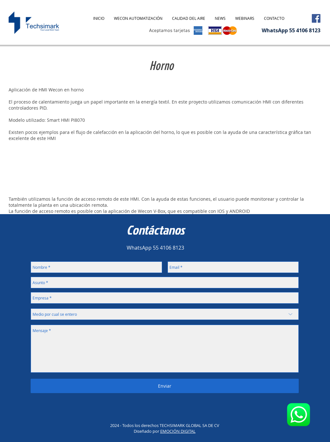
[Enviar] (165, 386)
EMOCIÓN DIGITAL (178, 431)
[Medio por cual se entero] (165, 314)
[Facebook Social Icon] (316, 18)
